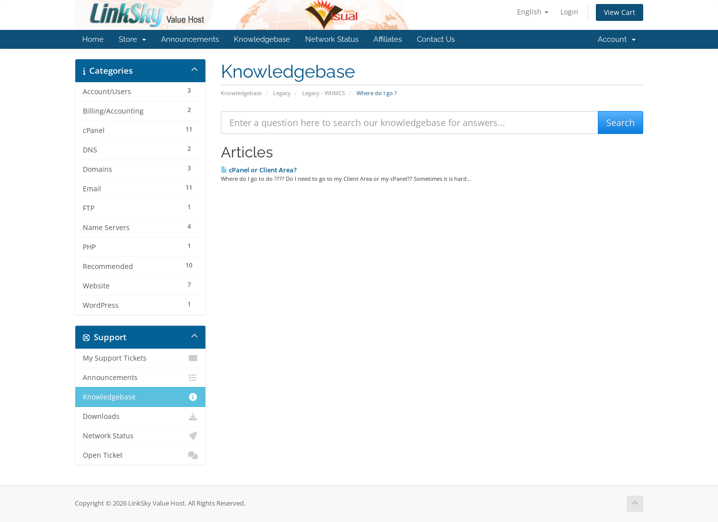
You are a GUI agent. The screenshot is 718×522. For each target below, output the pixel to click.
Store (132, 39)
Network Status (332, 39)
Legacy (282, 93)
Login (569, 11)
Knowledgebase (262, 39)
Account (617, 39)
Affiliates (387, 39)
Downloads (140, 416)
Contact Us (436, 39)
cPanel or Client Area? (259, 169)
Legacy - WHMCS (323, 93)
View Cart (619, 12)
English (532, 11)
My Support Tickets (140, 358)
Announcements (190, 39)
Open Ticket (140, 455)
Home (93, 39)
